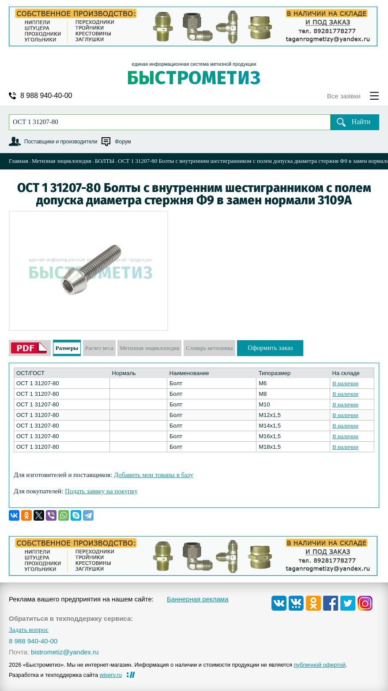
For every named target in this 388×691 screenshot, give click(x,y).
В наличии (345, 383)
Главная (18, 161)
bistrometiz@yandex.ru (65, 652)
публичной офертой (320, 664)
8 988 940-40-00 (46, 95)
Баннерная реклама (198, 599)
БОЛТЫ (104, 161)
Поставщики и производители (60, 141)
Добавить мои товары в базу (153, 474)
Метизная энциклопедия (61, 161)
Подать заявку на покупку (101, 491)
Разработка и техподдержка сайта (65, 675)
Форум (123, 141)
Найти (361, 121)
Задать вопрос (29, 630)
